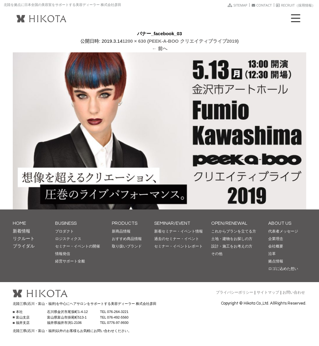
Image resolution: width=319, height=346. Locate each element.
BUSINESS (66, 223)
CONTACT (262, 5)
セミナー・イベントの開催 (77, 246)
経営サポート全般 (70, 261)
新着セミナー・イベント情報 (178, 231)
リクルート (24, 238)
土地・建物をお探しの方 (231, 239)
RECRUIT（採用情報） (295, 5)
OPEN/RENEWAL (229, 223)
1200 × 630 (134, 41)
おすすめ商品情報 (127, 239)
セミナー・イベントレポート (178, 246)
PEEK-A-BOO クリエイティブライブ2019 (193, 41)
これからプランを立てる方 (233, 231)
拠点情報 (275, 261)
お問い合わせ (294, 292)
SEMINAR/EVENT (172, 223)
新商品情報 (121, 231)
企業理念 (275, 239)
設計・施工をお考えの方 (231, 246)
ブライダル (24, 245)
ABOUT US (279, 223)
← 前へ (159, 48)
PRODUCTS (124, 223)
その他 (216, 254)
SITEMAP (237, 5)
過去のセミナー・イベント (176, 239)
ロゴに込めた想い (283, 269)
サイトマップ (268, 292)
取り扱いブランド (127, 246)
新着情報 (21, 230)
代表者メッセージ (283, 231)
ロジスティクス (68, 239)
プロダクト (64, 231)
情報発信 (62, 254)
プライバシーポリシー (234, 292)
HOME (19, 223)
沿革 (272, 254)
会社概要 (275, 246)
